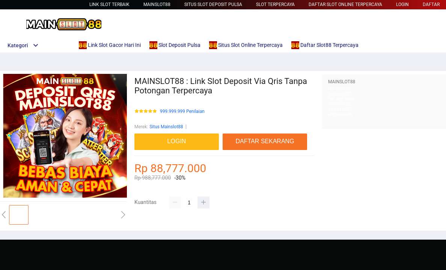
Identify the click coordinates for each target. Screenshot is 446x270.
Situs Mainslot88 (166, 126)
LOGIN (402, 4)
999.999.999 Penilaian (182, 111)
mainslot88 (339, 88)
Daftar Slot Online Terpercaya (345, 4)
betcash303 (340, 109)
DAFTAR (431, 4)
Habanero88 (340, 114)
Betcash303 (340, 93)
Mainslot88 (156, 4)
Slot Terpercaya (275, 4)
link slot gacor (342, 98)
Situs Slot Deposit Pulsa (213, 4)
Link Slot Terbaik (109, 4)
